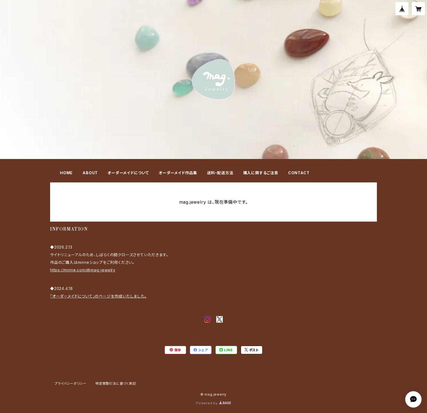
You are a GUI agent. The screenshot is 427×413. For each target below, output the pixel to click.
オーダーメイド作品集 (178, 172)
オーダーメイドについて (128, 172)
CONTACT (299, 172)
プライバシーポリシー (70, 383)
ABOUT (90, 172)
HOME (66, 172)
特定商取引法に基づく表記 (115, 383)
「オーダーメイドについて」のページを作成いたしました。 (98, 296)
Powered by (213, 403)
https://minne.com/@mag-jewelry (82, 270)
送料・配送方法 (220, 172)
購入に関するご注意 (260, 172)
